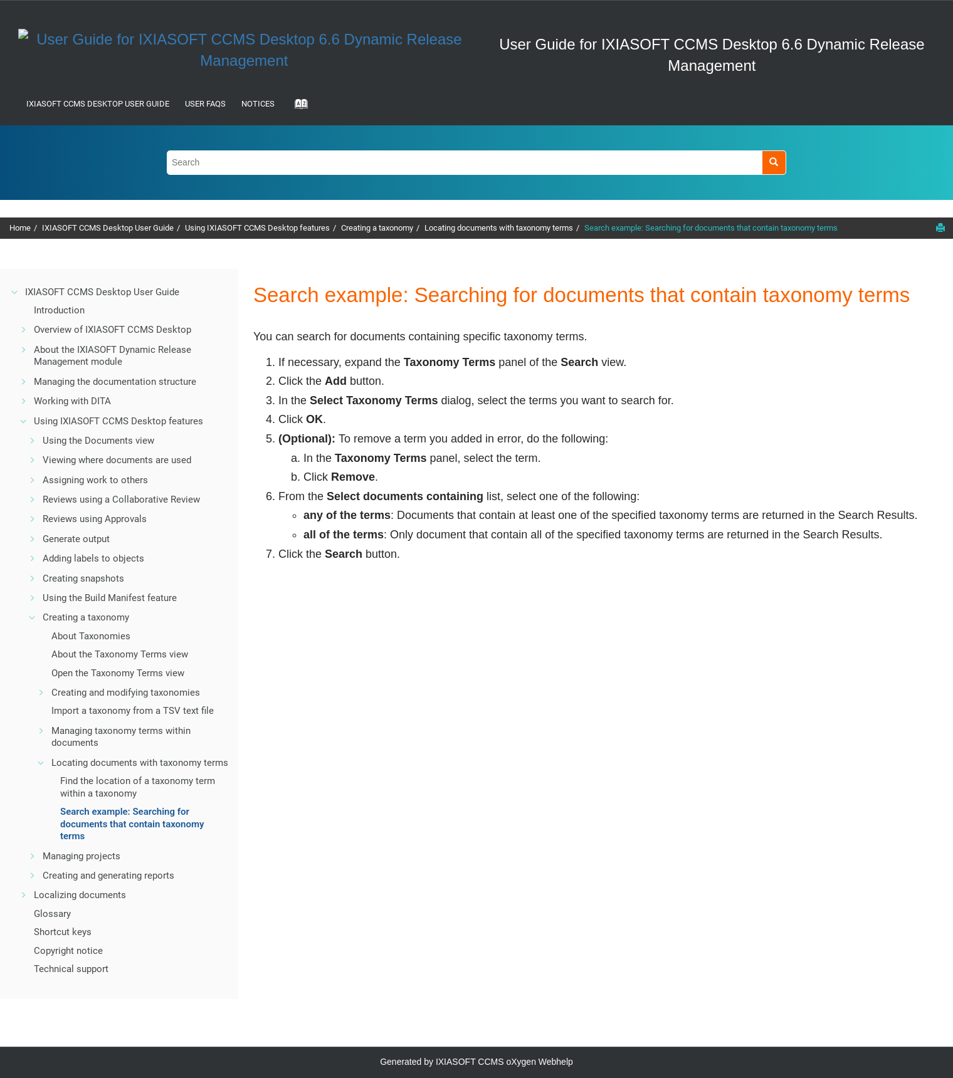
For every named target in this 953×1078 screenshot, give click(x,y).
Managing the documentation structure (115, 381)
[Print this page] (940, 227)
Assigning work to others (95, 480)
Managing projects (81, 856)
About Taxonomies (90, 636)
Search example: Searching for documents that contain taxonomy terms (711, 228)
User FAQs (205, 103)
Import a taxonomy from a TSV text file (132, 710)
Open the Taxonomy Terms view (117, 673)
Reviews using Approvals (95, 519)
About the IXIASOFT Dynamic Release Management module (112, 356)
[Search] (774, 162)
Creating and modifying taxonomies (125, 692)
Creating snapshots (83, 578)
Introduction (59, 310)
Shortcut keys (63, 932)
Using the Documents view (98, 440)
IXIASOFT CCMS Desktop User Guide (97, 103)
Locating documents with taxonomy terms (498, 228)
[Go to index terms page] (297, 108)
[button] (15, 292)
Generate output (76, 539)
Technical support (71, 969)
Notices (258, 103)
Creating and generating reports (108, 875)
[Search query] (476, 162)
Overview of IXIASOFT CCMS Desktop (112, 329)
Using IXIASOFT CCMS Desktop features (257, 228)
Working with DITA (72, 401)
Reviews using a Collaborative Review (121, 499)
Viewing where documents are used (117, 460)
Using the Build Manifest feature (110, 598)
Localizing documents (80, 895)
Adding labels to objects (93, 558)
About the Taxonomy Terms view (119, 654)
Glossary (52, 913)
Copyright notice (68, 950)
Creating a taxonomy (377, 228)
